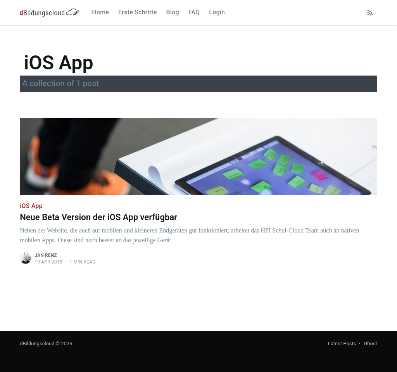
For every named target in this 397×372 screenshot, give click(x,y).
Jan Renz (46, 255)
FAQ (194, 12)
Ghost (370, 343)
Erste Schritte (137, 12)
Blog (172, 12)
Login (217, 12)
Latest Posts (342, 343)
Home (100, 12)
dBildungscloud (37, 343)
